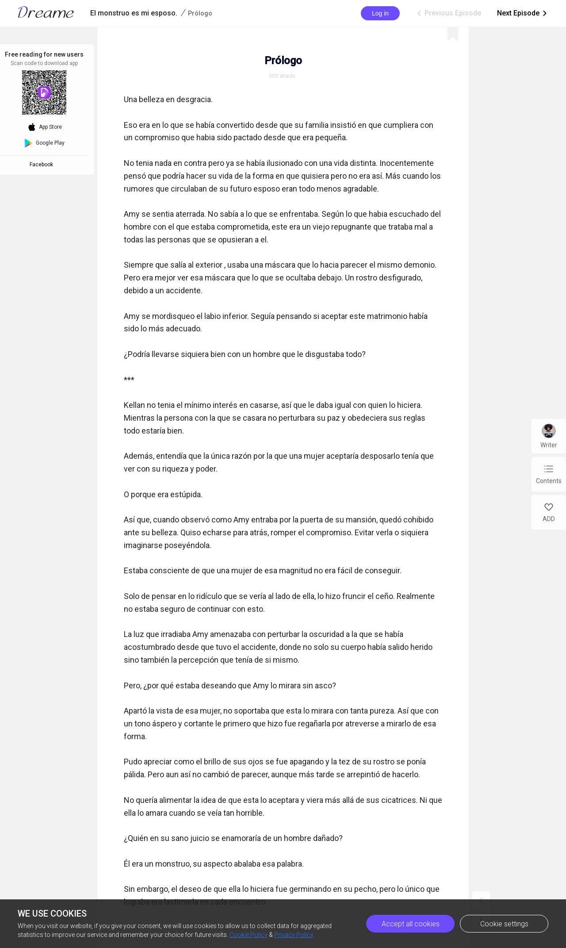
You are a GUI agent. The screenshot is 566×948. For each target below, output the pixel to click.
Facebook (43, 164)
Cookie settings (504, 924)
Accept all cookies (411, 924)
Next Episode (522, 13)
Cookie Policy (248, 934)
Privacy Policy (294, 934)
